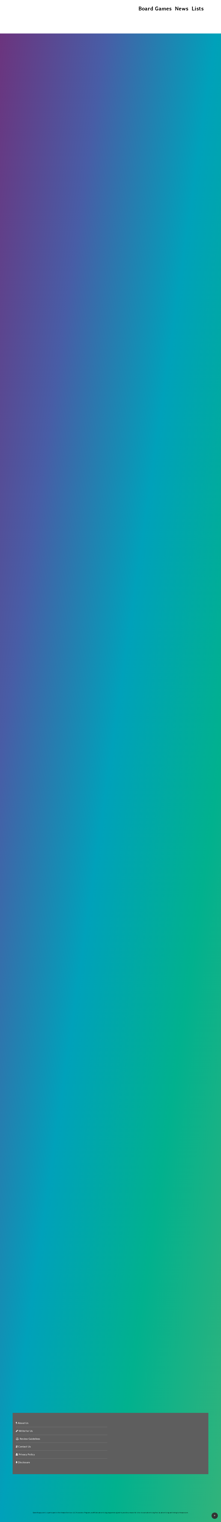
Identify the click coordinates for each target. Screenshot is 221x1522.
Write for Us (24, 1430)
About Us (22, 1422)
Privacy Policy (25, 1454)
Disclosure (23, 1462)
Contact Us (23, 1446)
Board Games (155, 8)
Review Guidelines (28, 1438)
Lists (198, 8)
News (181, 8)
